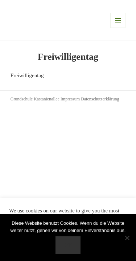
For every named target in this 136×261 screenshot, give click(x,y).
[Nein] (127, 237)
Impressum (71, 99)
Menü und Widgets (117, 20)
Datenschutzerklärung (100, 99)
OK (68, 245)
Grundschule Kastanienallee (36, 99)
